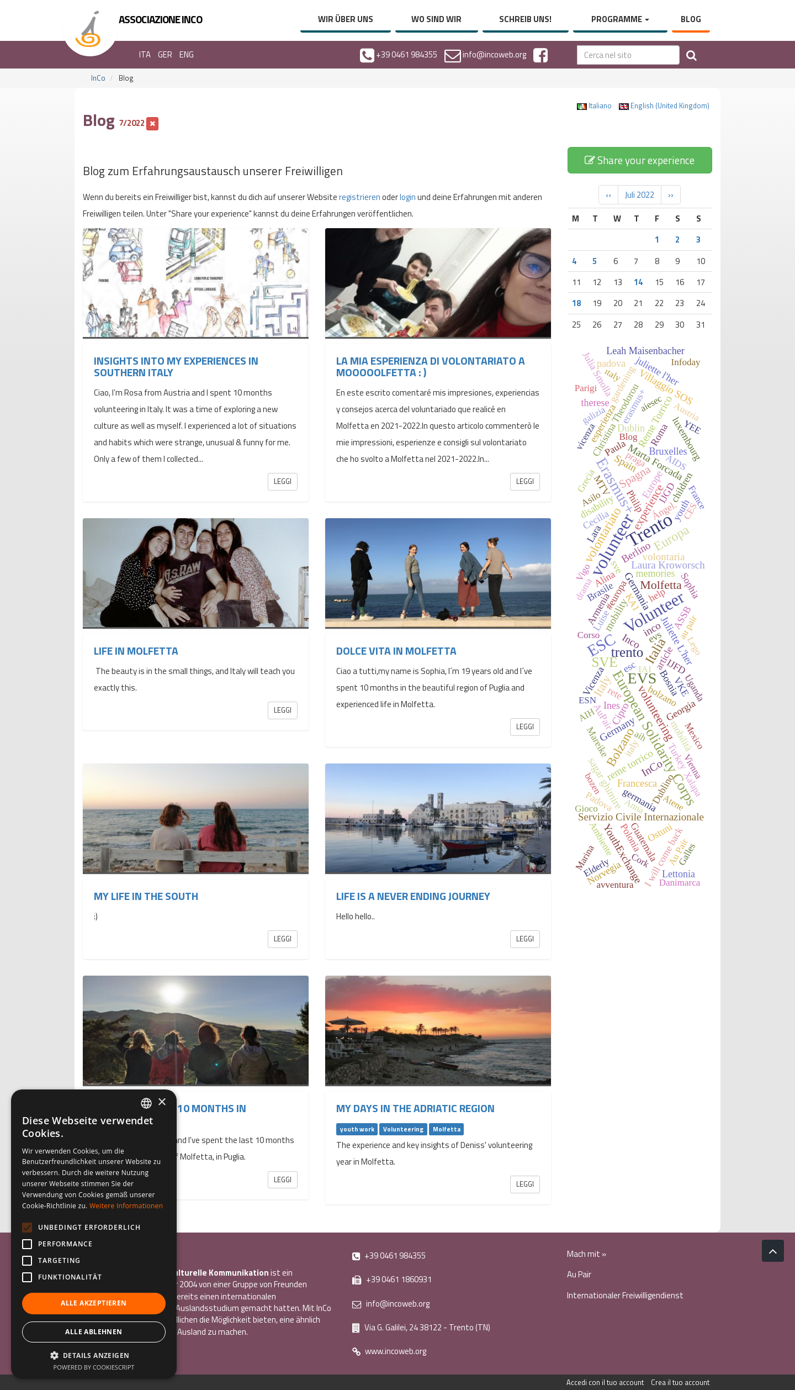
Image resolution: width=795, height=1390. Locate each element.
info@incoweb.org (391, 1303)
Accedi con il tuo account (605, 1382)
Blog (691, 19)
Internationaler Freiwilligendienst (625, 1295)
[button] (94, 1355)
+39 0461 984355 (389, 1255)
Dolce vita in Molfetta (396, 651)
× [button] (161, 1102)
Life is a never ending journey (413, 896)
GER (165, 54)
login (408, 197)
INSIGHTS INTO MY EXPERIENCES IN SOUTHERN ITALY (176, 366)
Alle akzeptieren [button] (93, 1303)
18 (576, 303)
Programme (620, 19)
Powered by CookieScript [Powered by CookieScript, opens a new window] (94, 1367)
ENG (186, 54)
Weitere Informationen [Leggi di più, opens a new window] (126, 1205)
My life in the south (146, 896)
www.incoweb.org (389, 1351)
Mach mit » (586, 1253)
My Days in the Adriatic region (415, 1108)
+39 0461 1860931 (392, 1279)
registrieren (359, 197)
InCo (98, 77)
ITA (145, 54)
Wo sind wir (436, 19)
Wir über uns (345, 19)
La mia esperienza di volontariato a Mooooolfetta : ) (430, 366)
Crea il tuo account (680, 1382)
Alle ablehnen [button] (93, 1331)
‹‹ (608, 194)
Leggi (283, 481)
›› (671, 194)
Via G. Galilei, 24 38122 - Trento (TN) (421, 1327)
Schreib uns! (525, 19)
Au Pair (579, 1274)
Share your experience (640, 160)
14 (638, 282)
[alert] (94, 1234)
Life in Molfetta (136, 651)
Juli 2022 (639, 194)
